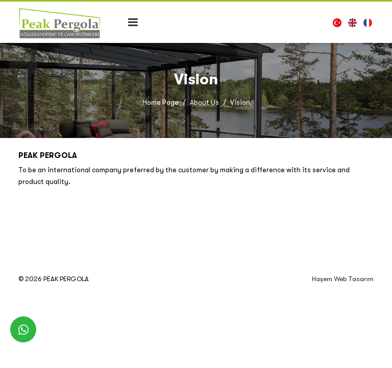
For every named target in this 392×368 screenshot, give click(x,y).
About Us (204, 102)
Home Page (160, 102)
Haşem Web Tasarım (343, 279)
